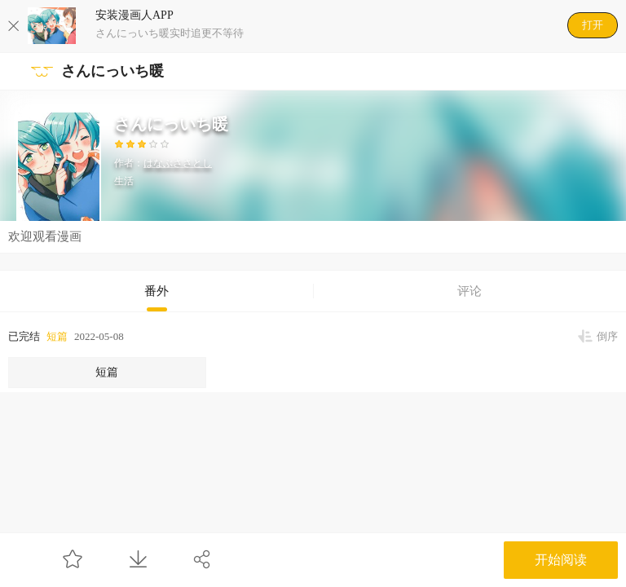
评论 (469, 291)
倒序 (607, 336)
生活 (124, 181)
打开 (592, 25)
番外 (156, 291)
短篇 (57, 336)
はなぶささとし (177, 163)
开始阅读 (561, 560)
